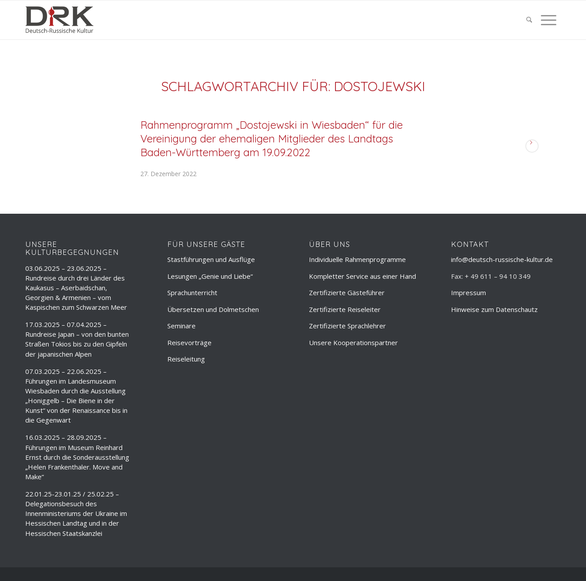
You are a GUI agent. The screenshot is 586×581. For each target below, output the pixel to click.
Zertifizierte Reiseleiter (345, 309)
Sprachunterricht (192, 292)
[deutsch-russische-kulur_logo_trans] (59, 19)
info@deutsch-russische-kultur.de (502, 259)
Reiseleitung (186, 358)
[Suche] (529, 19)
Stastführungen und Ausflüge (211, 259)
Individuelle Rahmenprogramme (357, 259)
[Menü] (546, 19)
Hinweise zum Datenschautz (494, 309)
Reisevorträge (189, 342)
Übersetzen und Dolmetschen (213, 309)
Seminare (181, 325)
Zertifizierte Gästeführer (347, 292)
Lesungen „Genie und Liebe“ (210, 276)
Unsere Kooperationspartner (353, 342)
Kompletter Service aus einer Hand (362, 276)
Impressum (468, 292)
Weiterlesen (532, 146)
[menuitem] (529, 19)
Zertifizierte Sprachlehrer (347, 325)
